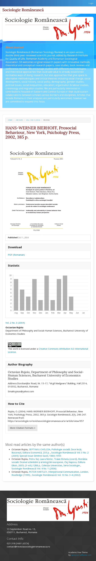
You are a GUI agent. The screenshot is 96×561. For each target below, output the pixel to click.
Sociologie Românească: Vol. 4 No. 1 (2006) (34, 468)
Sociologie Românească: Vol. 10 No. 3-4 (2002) (56, 474)
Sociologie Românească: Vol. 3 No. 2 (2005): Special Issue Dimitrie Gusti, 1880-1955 (50, 454)
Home (10, 120)
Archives (19, 120)
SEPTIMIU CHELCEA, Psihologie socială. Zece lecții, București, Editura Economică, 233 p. (47, 451)
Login (91, 3)
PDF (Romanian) (16, 254)
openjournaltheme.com (81, 555)
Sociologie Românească (23, 9)
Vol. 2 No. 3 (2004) (33, 120)
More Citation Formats (22, 427)
